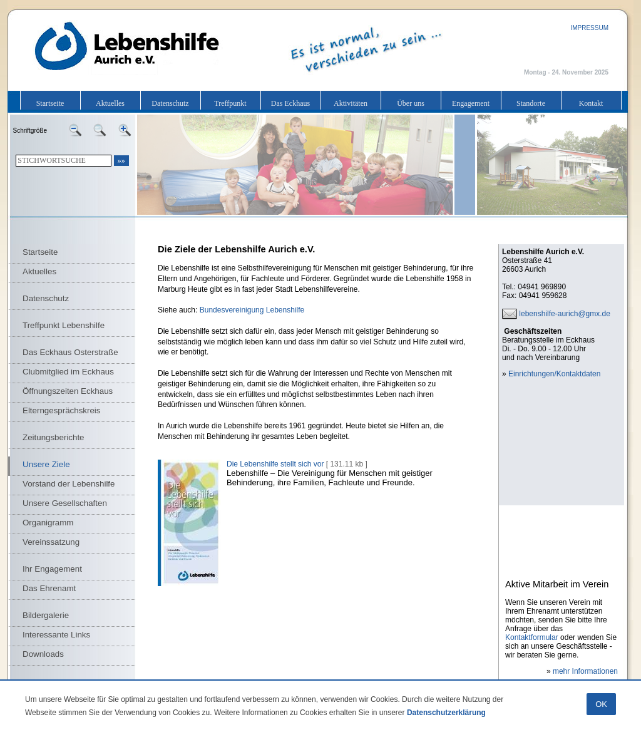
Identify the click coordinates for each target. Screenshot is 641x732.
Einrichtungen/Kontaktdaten (554, 373)
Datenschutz (169, 103)
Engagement (471, 103)
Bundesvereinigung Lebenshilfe (252, 310)
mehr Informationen (585, 671)
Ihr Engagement (52, 569)
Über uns (410, 103)
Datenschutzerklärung (446, 712)
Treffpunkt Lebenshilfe (64, 325)
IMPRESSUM (589, 27)
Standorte (530, 103)
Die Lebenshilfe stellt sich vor (275, 464)
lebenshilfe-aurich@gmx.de (564, 313)
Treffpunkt (230, 103)
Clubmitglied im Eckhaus (68, 371)
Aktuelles (110, 103)
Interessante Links (56, 634)
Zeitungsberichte (54, 437)
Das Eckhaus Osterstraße (70, 352)
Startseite (50, 103)
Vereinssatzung (51, 542)
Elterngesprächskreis (61, 410)
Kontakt (591, 103)
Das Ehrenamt (49, 588)
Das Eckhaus (290, 103)
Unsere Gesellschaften (65, 503)
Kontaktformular (531, 637)
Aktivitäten (350, 103)
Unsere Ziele (46, 464)
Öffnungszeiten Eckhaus (68, 391)
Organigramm (48, 522)
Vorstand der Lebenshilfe (69, 483)
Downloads (43, 654)
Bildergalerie (46, 615)
